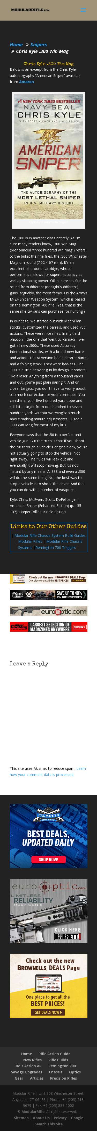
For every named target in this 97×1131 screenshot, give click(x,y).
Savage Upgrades (26, 1072)
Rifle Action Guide (54, 1053)
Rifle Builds (58, 1059)
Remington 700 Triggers (55, 547)
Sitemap (21, 1117)
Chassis (55, 1072)
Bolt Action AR (29, 1065)
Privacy (60, 1117)
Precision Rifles (63, 1078)
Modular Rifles (30, 541)
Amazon (26, 81)
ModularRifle (32, 1111)
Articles (36, 1078)
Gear (19, 1078)
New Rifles (32, 1059)
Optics (75, 1072)
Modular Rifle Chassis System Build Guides (50, 535)
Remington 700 (62, 1065)
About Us (41, 1117)
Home (26, 1053)
